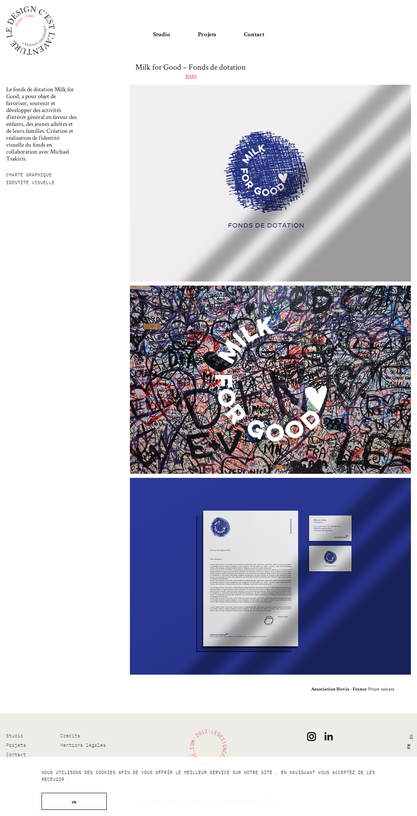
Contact (254, 35)
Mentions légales (83, 745)
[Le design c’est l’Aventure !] (30, 30)
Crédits (70, 736)
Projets (207, 35)
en (411, 737)
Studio (161, 35)
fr (407, 746)
